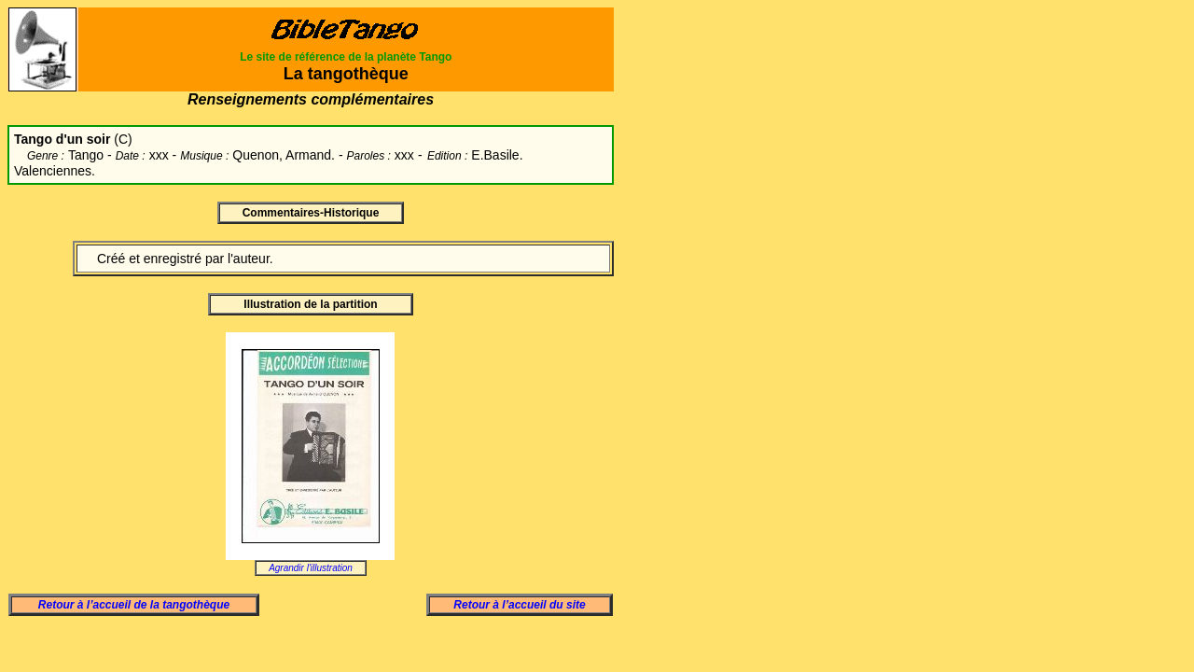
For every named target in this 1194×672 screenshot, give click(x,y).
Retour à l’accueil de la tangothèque (133, 604)
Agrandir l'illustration (311, 568)
